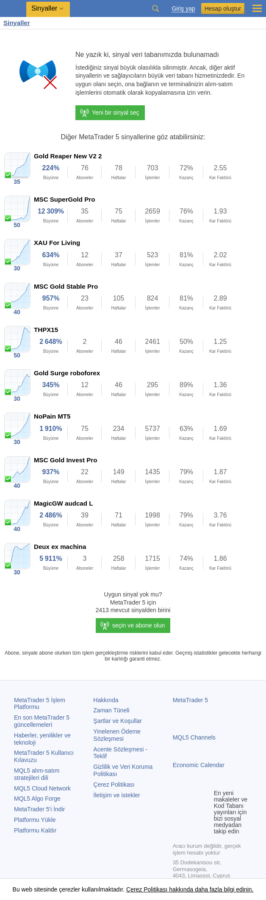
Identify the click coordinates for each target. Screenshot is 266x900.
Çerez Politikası (113, 784)
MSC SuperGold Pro (64, 199)
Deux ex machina (60, 546)
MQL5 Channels (194, 737)
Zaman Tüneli (111, 710)
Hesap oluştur (223, 8)
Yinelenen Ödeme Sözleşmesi (117, 735)
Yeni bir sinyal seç (109, 113)
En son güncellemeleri (41, 721)
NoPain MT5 (52, 416)
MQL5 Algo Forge (37, 798)
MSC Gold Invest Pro (65, 460)
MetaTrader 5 (190, 700)
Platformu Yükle (35, 819)
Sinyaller (16, 22)
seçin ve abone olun (138, 625)
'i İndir (39, 809)
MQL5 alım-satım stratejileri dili (36, 774)
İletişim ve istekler (116, 795)
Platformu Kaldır (35, 830)
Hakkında (105, 700)
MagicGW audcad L (63, 503)
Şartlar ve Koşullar (117, 720)
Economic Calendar (198, 765)
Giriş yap (183, 9)
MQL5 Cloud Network (42, 788)
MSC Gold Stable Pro (66, 286)
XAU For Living (57, 242)
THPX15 (46, 329)
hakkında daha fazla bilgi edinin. (210, 889)
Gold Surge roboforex (67, 373)
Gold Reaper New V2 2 (68, 156)
